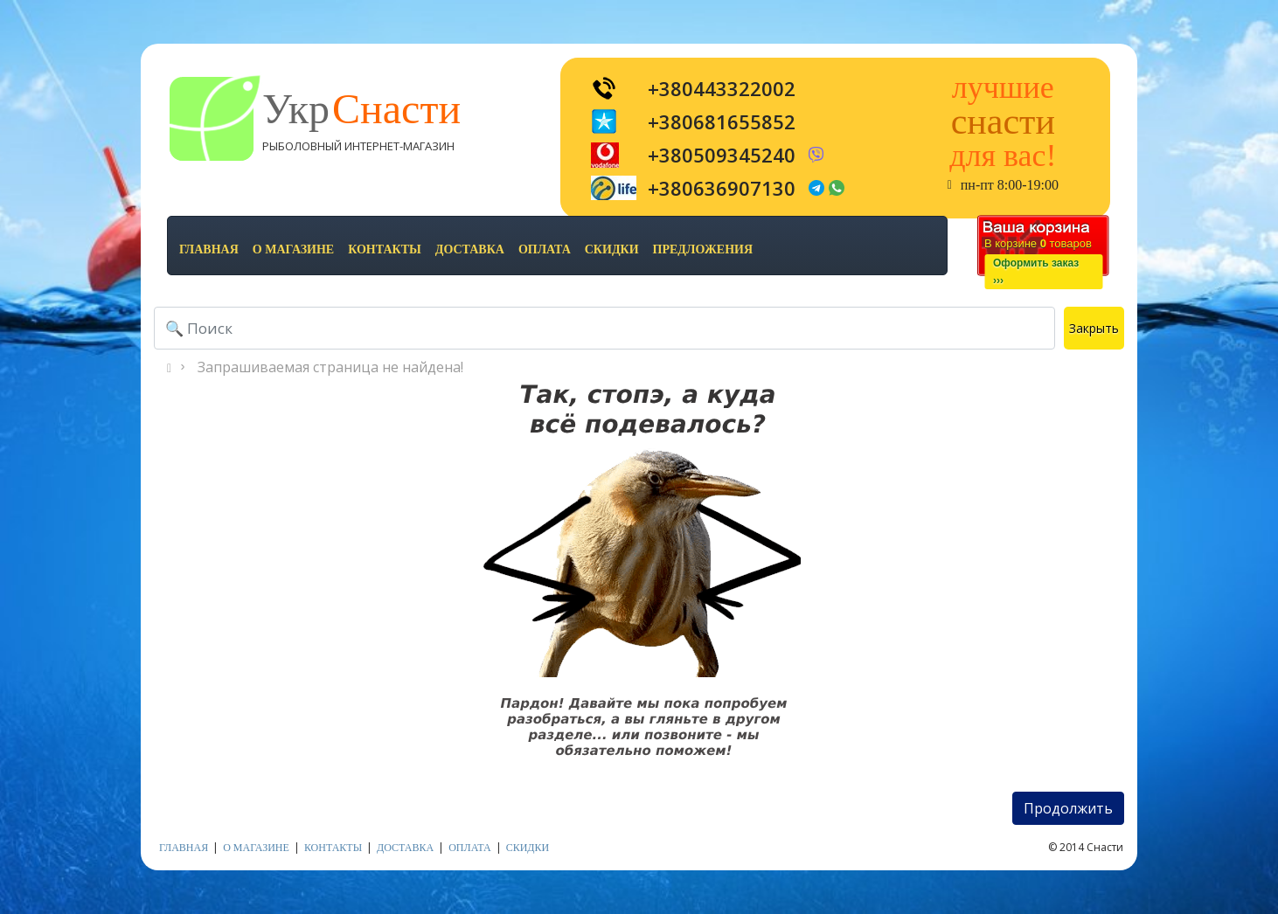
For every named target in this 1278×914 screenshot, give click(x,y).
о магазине (293, 249)
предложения (703, 249)
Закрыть (1094, 328)
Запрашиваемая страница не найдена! (330, 367)
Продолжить (1068, 808)
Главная (209, 249)
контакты (384, 249)
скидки (612, 249)
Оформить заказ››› (1036, 272)
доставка (469, 249)
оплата (544, 249)
